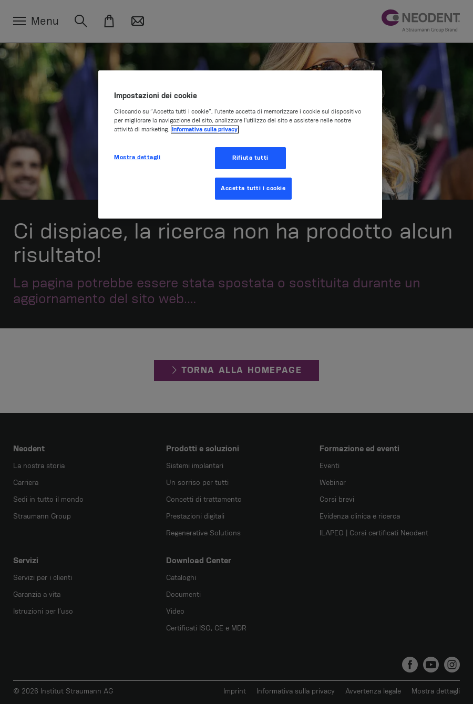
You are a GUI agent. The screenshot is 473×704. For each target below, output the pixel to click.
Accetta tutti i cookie (253, 188)
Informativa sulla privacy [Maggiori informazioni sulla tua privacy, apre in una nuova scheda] (205, 129)
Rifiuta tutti (250, 158)
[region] (240, 144)
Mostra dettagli (137, 157)
